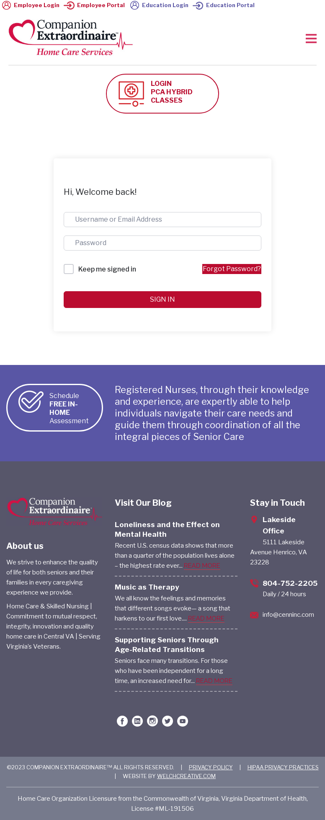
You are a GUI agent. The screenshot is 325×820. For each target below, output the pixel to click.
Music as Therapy (147, 587)
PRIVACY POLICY (211, 767)
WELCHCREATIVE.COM (186, 776)
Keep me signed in (107, 269)
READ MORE (202, 565)
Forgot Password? (232, 269)
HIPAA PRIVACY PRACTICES (283, 767)
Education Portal (224, 5)
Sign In (162, 299)
